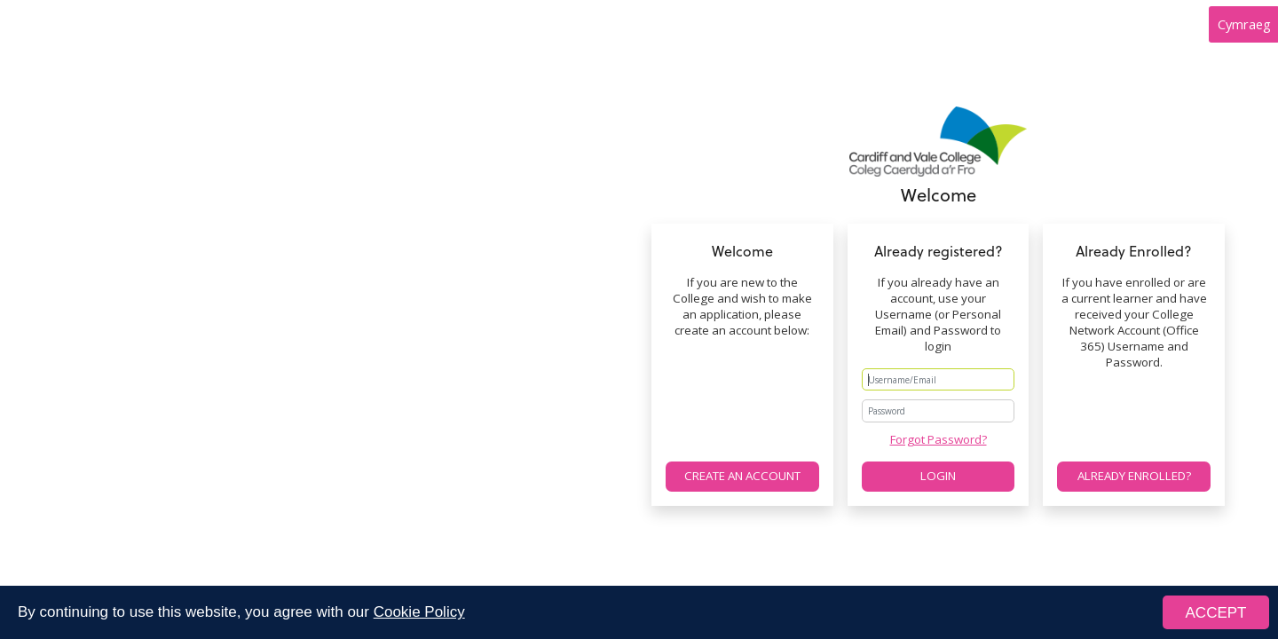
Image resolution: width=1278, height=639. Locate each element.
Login (938, 476)
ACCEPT (1216, 613)
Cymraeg (1244, 24)
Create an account (742, 476)
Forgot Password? (938, 439)
